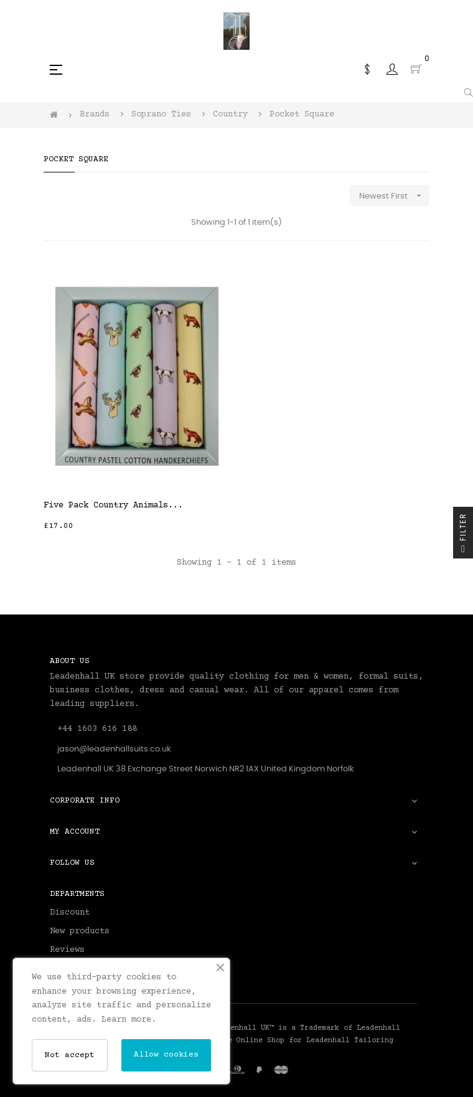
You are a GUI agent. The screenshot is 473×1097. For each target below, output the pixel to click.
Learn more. (128, 1020)
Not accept (70, 1055)
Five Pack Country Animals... (113, 506)
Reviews (67, 950)
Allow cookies (166, 1054)
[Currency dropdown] (367, 69)
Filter (463, 535)
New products (80, 931)
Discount (70, 913)
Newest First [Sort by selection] (394, 196)
